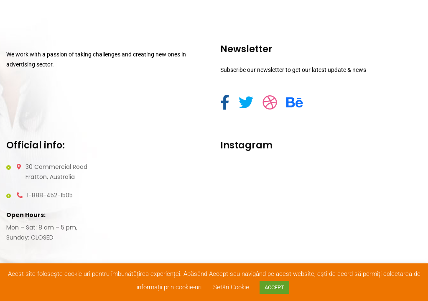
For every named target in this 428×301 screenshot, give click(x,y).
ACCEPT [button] (274, 287)
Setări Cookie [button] (231, 287)
